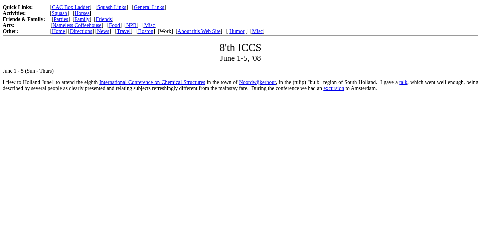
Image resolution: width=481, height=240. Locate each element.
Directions (81, 31)
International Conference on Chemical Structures (152, 82)
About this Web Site (198, 31)
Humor (237, 31)
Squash (59, 13)
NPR (131, 25)
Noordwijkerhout (257, 82)
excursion (333, 88)
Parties (60, 19)
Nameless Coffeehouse (77, 25)
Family (82, 19)
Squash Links (111, 7)
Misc (149, 25)
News (103, 31)
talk (403, 82)
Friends (104, 19)
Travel (124, 31)
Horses (82, 13)
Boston (145, 31)
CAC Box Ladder (71, 7)
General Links (149, 7)
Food (114, 25)
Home (58, 31)
